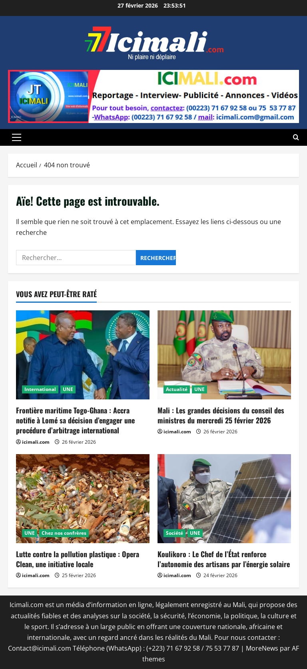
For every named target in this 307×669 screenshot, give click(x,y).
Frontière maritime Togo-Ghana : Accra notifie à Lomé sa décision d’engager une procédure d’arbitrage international (75, 420)
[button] (16, 137)
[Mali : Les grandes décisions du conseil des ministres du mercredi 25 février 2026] (224, 354)
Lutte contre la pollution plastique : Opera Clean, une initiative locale (77, 559)
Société (174, 533)
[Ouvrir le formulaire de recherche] (296, 137)
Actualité (176, 389)
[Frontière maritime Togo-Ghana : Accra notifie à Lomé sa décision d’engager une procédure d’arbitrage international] (83, 354)
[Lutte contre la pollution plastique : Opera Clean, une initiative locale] (83, 498)
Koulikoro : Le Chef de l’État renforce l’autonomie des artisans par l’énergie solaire (223, 559)
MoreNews (262, 648)
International (40, 389)
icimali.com (36, 442)
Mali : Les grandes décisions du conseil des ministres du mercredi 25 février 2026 (220, 415)
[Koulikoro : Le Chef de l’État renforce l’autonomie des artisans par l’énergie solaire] (224, 498)
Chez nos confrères (64, 533)
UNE (68, 389)
